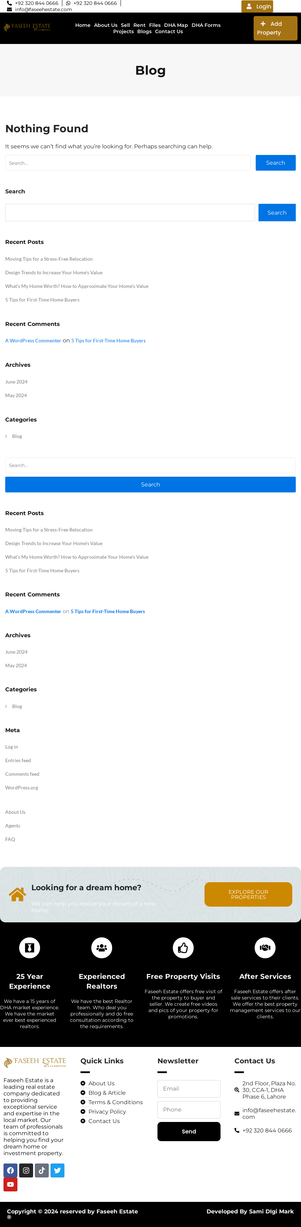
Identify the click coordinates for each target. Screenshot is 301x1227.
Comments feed (22, 774)
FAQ (10, 839)
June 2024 (16, 382)
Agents (12, 825)
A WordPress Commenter (33, 340)
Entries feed (18, 760)
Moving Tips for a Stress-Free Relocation (49, 259)
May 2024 (16, 395)
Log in (11, 747)
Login (259, 6)
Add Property (269, 28)
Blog (17, 436)
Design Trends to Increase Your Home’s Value (53, 272)
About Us (15, 812)
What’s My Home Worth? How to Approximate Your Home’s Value (76, 286)
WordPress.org (21, 787)
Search (275, 162)
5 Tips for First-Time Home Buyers (42, 300)
